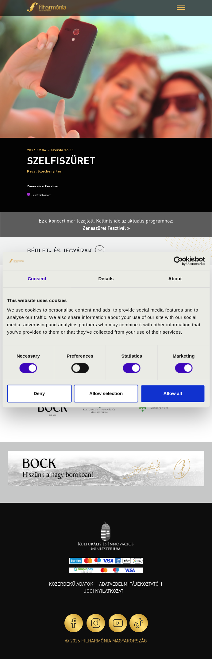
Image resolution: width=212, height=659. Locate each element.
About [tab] (175, 278)
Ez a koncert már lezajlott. (67, 220)
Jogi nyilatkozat (103, 591)
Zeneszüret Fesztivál (43, 186)
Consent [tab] (37, 278)
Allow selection (106, 393)
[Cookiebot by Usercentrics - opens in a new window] (178, 261)
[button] (181, 8)
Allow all (173, 393)
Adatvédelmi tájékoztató (129, 584)
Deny (39, 393)
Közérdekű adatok (71, 584)
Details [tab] (106, 278)
